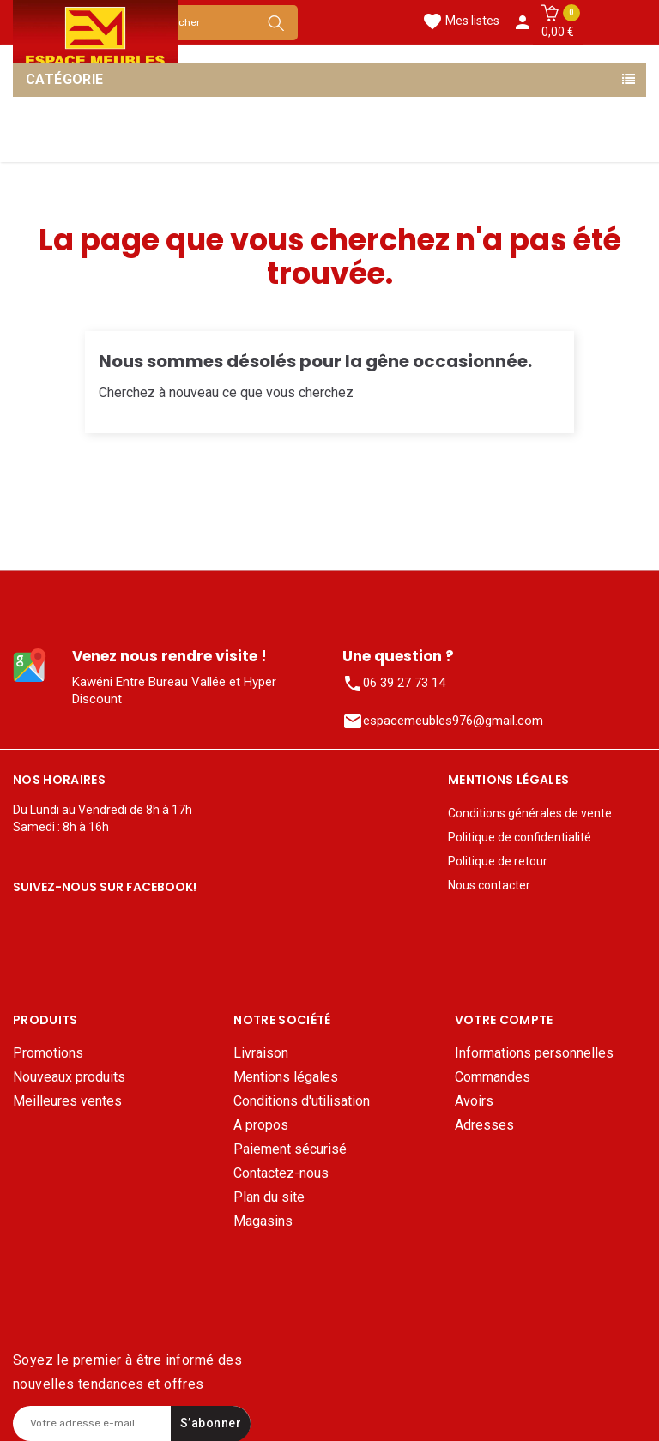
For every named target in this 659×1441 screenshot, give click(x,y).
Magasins (263, 1191)
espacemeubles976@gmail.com (442, 721)
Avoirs (474, 1071)
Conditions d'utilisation (301, 1071)
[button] (557, 22)
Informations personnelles (534, 1023)
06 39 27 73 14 (393, 683)
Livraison (260, 1023)
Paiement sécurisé (290, 1119)
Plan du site (269, 1167)
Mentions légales (285, 1047)
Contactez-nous (281, 1143)
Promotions (48, 1023)
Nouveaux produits (69, 1047)
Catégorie (65, 79)
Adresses (484, 1095)
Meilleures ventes (67, 1071)
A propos (260, 1095)
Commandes (492, 1047)
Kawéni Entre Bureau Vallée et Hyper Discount (174, 690)
